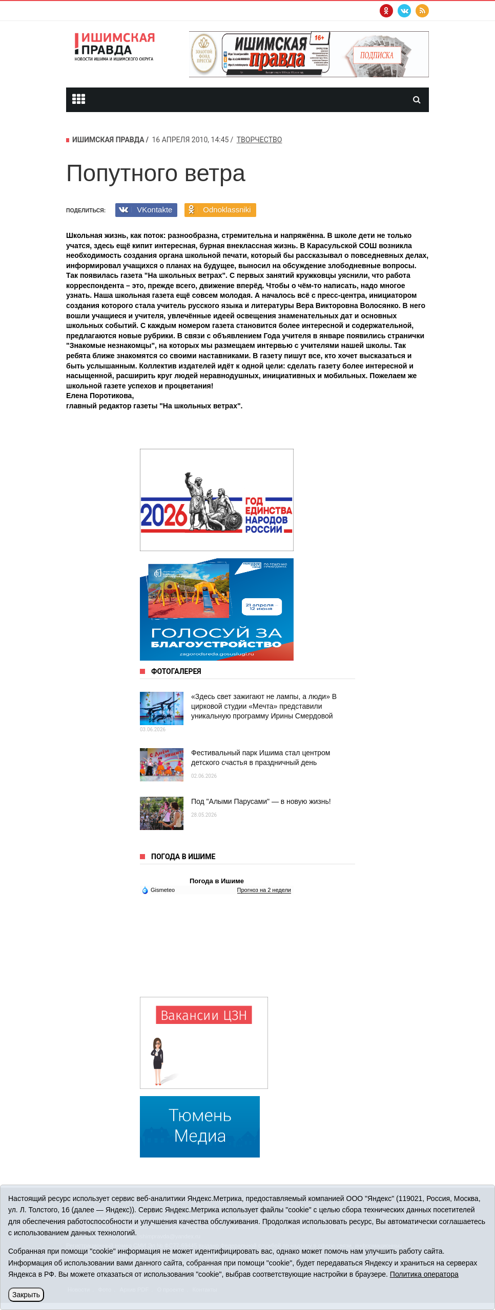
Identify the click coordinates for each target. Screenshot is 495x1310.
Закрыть (26, 1295)
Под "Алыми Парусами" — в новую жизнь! (261, 801)
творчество (259, 140)
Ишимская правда (108, 140)
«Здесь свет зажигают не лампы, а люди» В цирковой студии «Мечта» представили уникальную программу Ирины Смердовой (264, 706)
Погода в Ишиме (217, 881)
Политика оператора (424, 1274)
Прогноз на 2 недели (264, 890)
